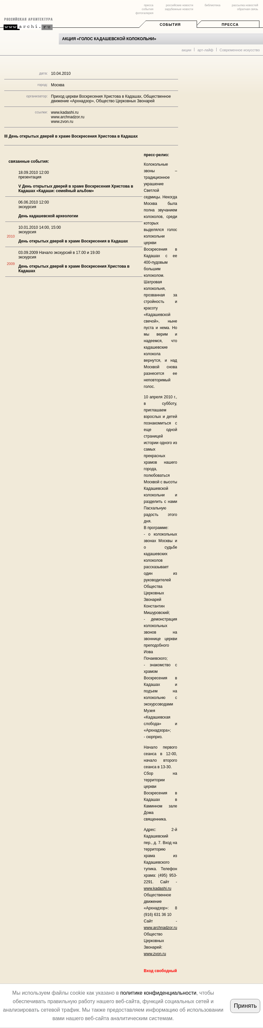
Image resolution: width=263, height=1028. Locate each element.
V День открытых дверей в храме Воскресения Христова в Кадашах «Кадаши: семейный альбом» (75, 188)
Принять (245, 1006)
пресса (148, 5)
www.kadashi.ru (64, 112)
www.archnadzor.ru (67, 117)
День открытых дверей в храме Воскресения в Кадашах (73, 241)
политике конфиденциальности (158, 993)
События (170, 24)
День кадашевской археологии (48, 216)
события (147, 9)
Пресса (230, 24)
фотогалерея (144, 13)
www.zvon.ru (62, 121)
